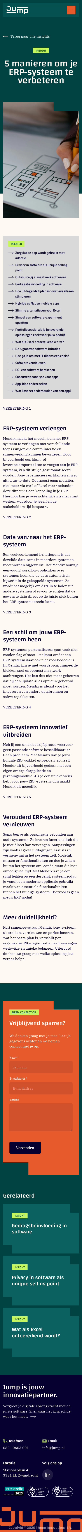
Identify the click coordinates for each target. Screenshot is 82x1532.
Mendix (9, 438)
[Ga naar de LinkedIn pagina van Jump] (47, 1474)
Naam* (14, 1057)
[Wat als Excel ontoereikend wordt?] (41, 1332)
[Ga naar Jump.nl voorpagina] (17, 10)
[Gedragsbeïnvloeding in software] (41, 1229)
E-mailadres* (18, 1078)
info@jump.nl (53, 1447)
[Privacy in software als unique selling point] (41, 1280)
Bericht (14, 1100)
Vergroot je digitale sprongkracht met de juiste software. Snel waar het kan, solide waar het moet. (37, 1411)
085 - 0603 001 (16, 1447)
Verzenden (25, 1149)
